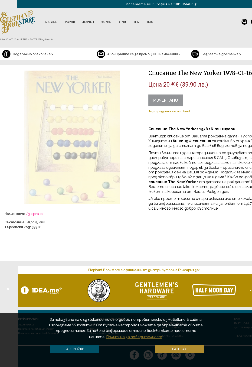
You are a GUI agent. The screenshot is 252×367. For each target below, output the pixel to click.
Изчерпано (165, 100)
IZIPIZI (136, 22)
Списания (88, 22)
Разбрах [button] (179, 349)
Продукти (69, 22)
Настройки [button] (74, 349)
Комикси (106, 22)
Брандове (51, 22)
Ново (150, 22)
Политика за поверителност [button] (134, 337)
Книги (122, 22)
